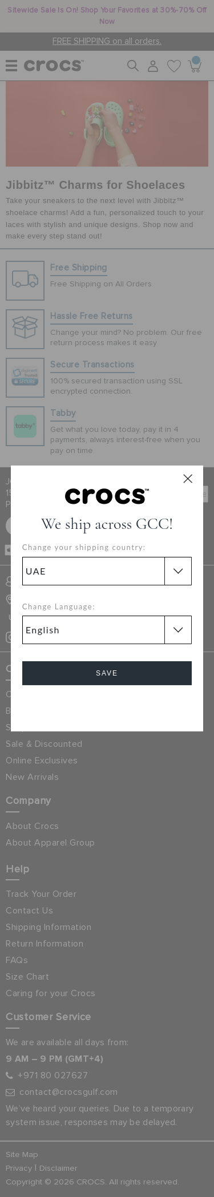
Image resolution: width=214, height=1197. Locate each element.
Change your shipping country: (84, 547)
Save (107, 673)
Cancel (107, 705)
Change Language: (58, 606)
